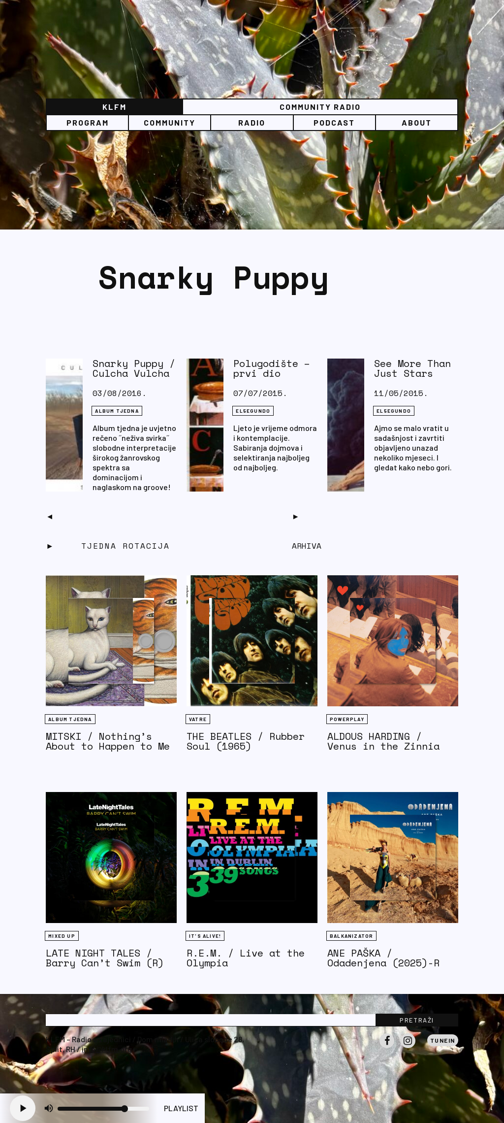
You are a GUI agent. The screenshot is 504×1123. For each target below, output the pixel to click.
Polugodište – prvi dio (271, 368)
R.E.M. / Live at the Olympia (246, 958)
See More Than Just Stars (412, 368)
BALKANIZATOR (351, 936)
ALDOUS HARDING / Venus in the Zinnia (383, 741)
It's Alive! (205, 936)
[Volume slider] (103, 1109)
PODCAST (334, 122)
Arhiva (306, 546)
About (417, 122)
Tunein (442, 1040)
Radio (251, 122)
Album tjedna (116, 411)
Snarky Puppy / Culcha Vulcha (134, 368)
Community (169, 122)
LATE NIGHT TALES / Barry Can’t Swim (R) (105, 958)
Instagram (408, 1047)
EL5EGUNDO (253, 411)
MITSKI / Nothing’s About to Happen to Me (108, 741)
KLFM (114, 106)
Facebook (386, 1047)
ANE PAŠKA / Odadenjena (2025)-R (383, 958)
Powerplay (347, 719)
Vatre (198, 719)
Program (87, 122)
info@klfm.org (107, 1049)
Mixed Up (61, 936)
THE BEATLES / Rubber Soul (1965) (246, 741)
